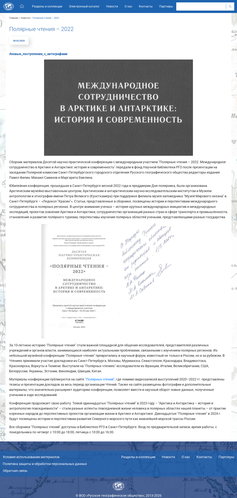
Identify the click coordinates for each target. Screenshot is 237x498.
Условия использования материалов (31, 457)
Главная (13, 18)
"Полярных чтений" (100, 379)
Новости (25, 18)
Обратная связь (15, 471)
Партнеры (226, 457)
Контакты (204, 457)
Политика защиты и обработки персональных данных (45, 464)
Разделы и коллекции (138, 457)
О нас (186, 457)
